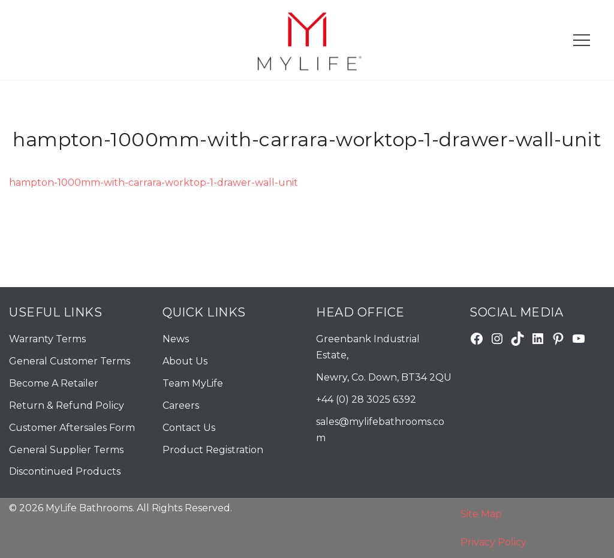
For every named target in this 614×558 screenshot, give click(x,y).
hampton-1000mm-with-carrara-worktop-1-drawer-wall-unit (153, 182)
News (175, 339)
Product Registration (212, 450)
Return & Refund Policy (66, 405)
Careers (180, 405)
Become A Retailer (53, 383)
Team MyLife (192, 383)
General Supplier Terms (66, 450)
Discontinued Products (65, 471)
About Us (184, 361)
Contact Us (188, 427)
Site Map (481, 514)
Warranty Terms (47, 339)
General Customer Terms (69, 361)
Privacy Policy (493, 542)
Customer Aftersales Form (72, 427)
